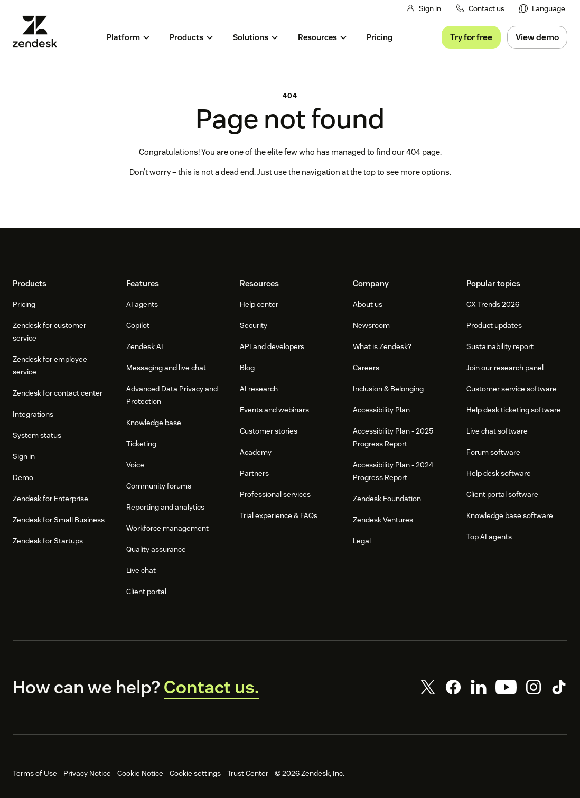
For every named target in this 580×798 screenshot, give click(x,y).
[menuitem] (542, 8)
